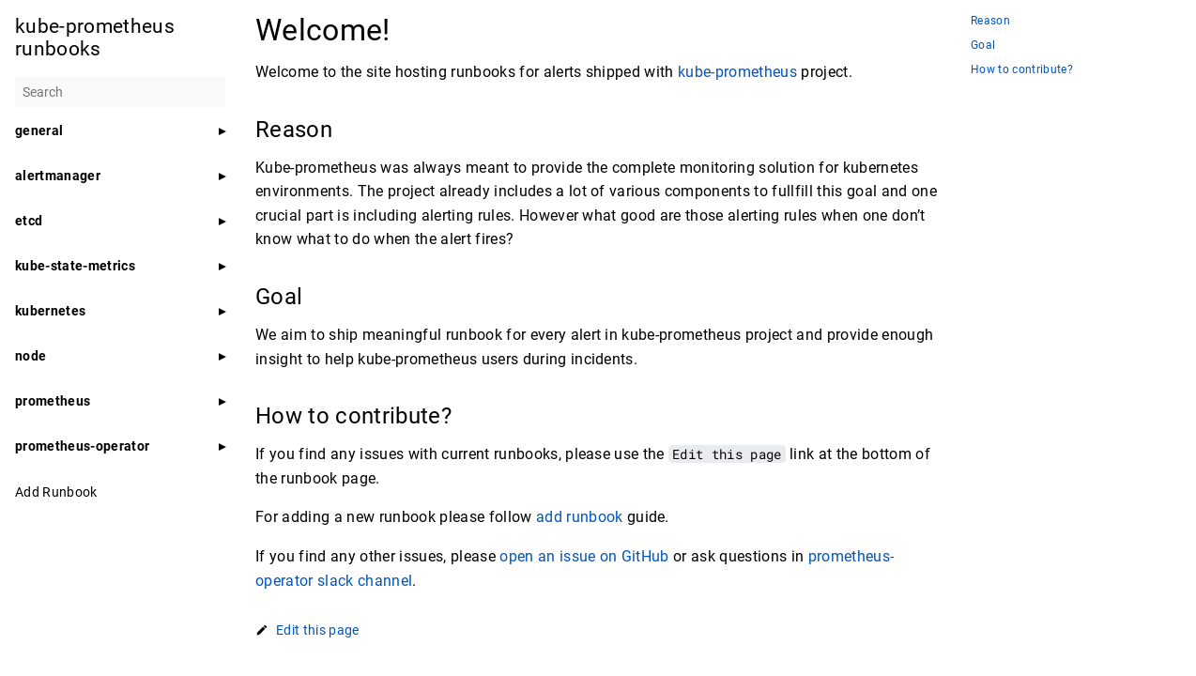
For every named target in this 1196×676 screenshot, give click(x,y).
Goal (983, 45)
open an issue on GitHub (584, 556)
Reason (990, 21)
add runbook (579, 517)
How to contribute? (1022, 70)
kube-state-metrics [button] (75, 265)
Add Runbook (56, 491)
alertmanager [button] (57, 175)
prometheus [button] (52, 400)
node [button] (30, 355)
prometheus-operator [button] (82, 445)
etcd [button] (28, 220)
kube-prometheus (737, 72)
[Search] (120, 92)
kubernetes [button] (50, 310)
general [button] (39, 130)
